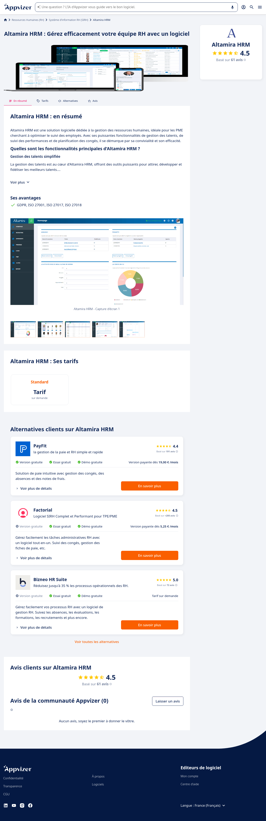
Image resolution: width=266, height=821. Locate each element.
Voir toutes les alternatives (97, 642)
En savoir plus (149, 486)
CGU (6, 794)
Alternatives (68, 101)
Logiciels (98, 784)
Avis (93, 101)
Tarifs (42, 101)
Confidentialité (13, 778)
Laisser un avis (168, 701)
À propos (98, 776)
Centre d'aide (190, 784)
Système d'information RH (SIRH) (68, 20)
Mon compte (189, 776)
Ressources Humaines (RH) (28, 20)
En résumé (18, 101)
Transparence (12, 786)
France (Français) (210, 805)
